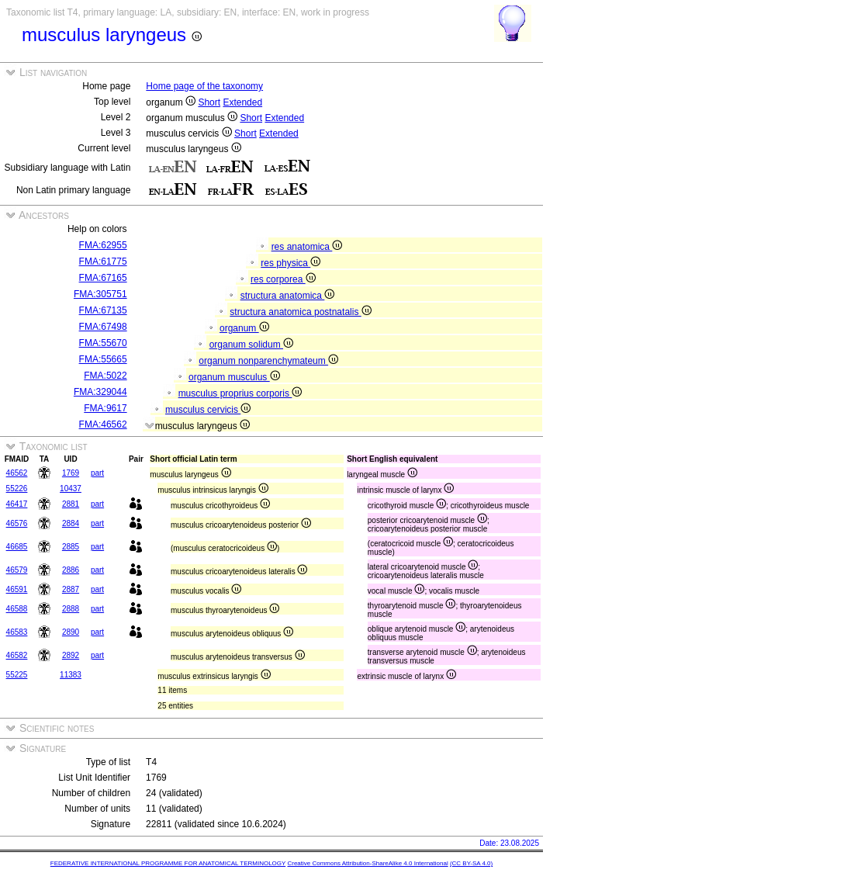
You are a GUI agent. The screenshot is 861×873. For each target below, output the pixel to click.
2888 (70, 609)
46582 (17, 655)
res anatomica (307, 246)
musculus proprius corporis (240, 393)
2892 (70, 655)
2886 (70, 570)
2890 (70, 632)
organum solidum (251, 344)
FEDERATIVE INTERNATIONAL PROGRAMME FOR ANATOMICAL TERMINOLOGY (167, 863)
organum (244, 328)
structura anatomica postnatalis (300, 312)
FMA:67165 (103, 277)
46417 (17, 504)
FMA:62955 (103, 245)
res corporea (283, 279)
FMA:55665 (103, 359)
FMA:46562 (103, 424)
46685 (17, 546)
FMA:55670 (103, 343)
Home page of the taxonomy (204, 86)
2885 (70, 546)
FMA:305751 (100, 294)
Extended (242, 102)
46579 (17, 570)
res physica (290, 263)
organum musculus (234, 377)
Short (209, 102)
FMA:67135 (103, 310)
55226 (17, 488)
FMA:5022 (105, 375)
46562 (17, 473)
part (97, 473)
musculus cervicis (208, 409)
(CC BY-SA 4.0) (471, 863)
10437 (70, 488)
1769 (70, 473)
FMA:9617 (105, 408)
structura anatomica (287, 295)
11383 (70, 674)
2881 (70, 504)
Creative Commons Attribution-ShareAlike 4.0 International (367, 863)
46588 (17, 609)
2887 (70, 589)
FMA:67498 (103, 326)
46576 (17, 523)
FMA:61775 (103, 261)
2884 (70, 523)
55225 (17, 674)
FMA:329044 (100, 391)
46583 (17, 632)
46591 (17, 589)
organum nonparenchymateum (268, 360)
